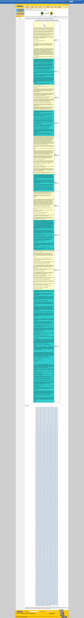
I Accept (71, 1)
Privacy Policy (67, 1)
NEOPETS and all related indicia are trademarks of (24, 615)
